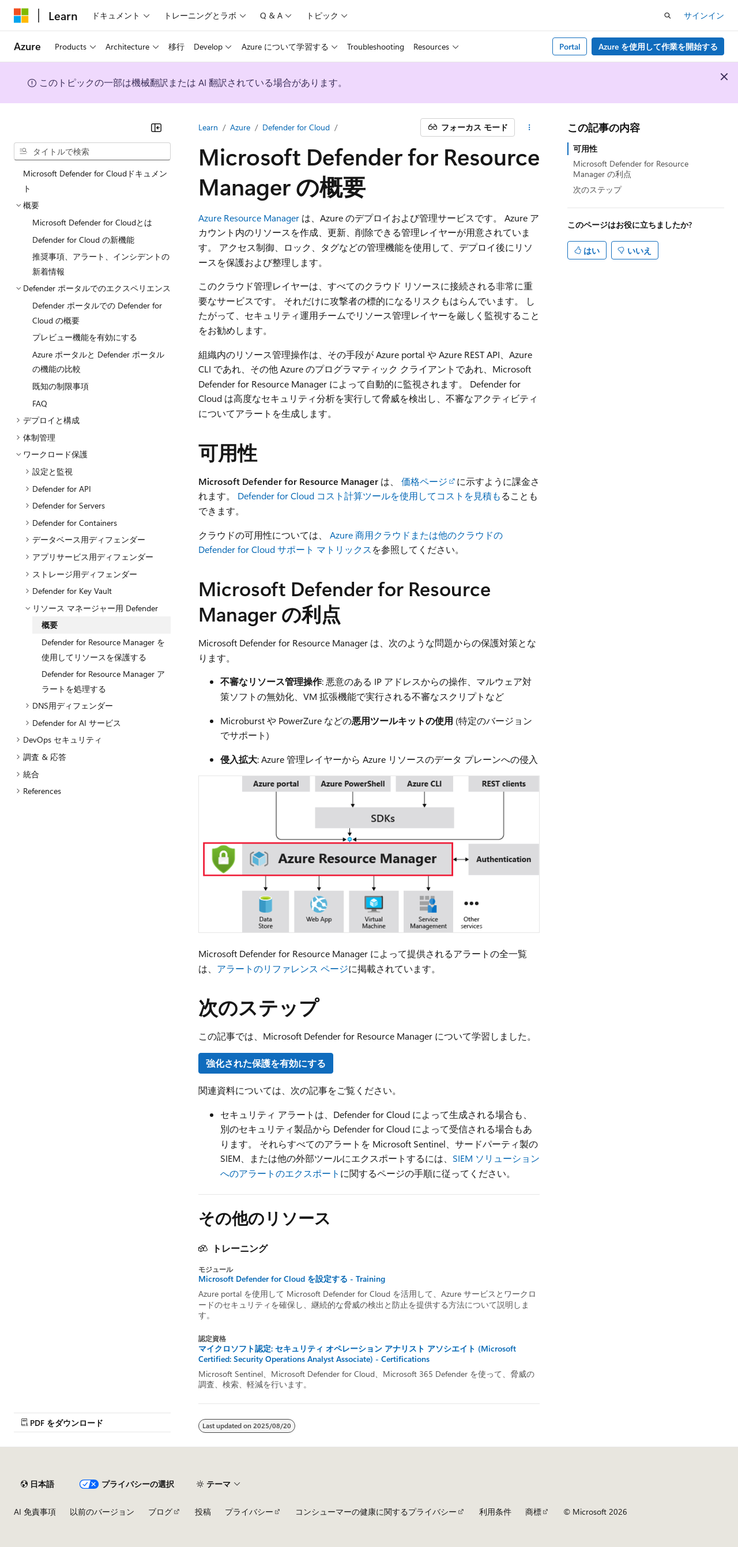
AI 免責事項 (35, 1511)
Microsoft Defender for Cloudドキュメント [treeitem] (95, 181)
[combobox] (92, 151)
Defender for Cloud (296, 127)
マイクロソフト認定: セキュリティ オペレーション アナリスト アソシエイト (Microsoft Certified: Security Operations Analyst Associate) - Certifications (357, 1353)
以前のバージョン (102, 1511)
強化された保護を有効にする (266, 1063)
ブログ (160, 1511)
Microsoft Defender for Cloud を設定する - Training (291, 1279)
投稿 (203, 1511)
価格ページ (424, 481)
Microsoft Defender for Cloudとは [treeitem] (92, 222)
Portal (570, 46)
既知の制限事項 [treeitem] (60, 386)
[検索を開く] (667, 15)
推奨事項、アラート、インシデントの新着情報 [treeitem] (101, 264)
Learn (208, 127)
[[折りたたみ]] (156, 127)
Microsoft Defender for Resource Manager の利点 (630, 168)
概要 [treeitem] (50, 624)
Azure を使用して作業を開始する (658, 46)
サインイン (704, 15)
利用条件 (495, 1511)
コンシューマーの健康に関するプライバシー (376, 1511)
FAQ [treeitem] (39, 403)
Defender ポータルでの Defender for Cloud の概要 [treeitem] (97, 313)
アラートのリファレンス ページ (282, 968)
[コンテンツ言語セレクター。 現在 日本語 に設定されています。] (37, 1484)
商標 (533, 1511)
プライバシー (249, 1511)
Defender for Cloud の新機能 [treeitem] (83, 239)
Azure (240, 127)
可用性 (585, 148)
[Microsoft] (21, 15)
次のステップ (597, 189)
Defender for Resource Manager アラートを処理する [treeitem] (103, 681)
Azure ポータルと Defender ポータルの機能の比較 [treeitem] (98, 362)
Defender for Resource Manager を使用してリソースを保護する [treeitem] (103, 650)
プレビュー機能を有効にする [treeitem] (84, 337)
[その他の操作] (529, 127)
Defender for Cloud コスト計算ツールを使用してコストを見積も (369, 496)
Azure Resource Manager (248, 218)
